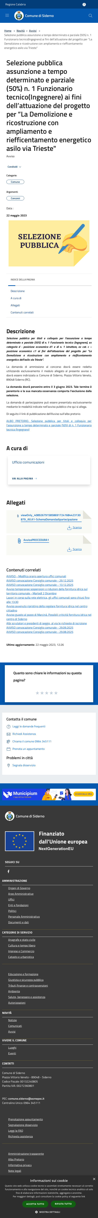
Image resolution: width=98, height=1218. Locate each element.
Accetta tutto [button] (35, 1204)
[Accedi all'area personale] (84, 4)
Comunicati (15, 1026)
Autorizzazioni (16, 1002)
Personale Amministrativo (24, 916)
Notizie (12, 1020)
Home (7, 31)
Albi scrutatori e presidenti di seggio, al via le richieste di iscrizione (46, 623)
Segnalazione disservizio (23, 1125)
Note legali (14, 1171)
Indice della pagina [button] (23, 279)
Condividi (15, 167)
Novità (21, 31)
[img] (85, 279)
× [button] (94, 1179)
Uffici (11, 899)
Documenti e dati (18, 922)
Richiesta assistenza (20, 1136)
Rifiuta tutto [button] (63, 1203)
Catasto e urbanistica (21, 957)
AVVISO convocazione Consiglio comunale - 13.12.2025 (39, 585)
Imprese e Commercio (21, 951)
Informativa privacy (20, 1165)
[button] (49, 1212)
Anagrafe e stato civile (21, 940)
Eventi (12, 1053)
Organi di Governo (19, 888)
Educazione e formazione (23, 974)
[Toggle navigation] (7, 15)
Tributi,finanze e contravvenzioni (28, 985)
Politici (12, 911)
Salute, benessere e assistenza (26, 997)
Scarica (74, 527)
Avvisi (33, 31)
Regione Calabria (15, 4)
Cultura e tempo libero (21, 945)
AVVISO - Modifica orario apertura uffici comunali (36, 576)
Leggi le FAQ (15, 1131)
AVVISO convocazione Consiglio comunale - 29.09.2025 (39, 627)
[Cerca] (90, 16)
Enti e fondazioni (18, 905)
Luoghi (12, 1047)
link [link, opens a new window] (83, 1196)
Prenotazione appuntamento (25, 1119)
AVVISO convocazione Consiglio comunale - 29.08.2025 (39, 632)
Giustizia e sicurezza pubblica (25, 980)
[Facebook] (8, 871)
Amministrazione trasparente (26, 1154)
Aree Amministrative (20, 894)
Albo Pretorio (16, 1159)
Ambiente (14, 991)
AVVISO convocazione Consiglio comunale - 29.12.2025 (39, 580)
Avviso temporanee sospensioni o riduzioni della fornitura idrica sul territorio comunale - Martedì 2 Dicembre (46, 591)
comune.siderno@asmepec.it (26, 1098)
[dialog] (49, 1196)
